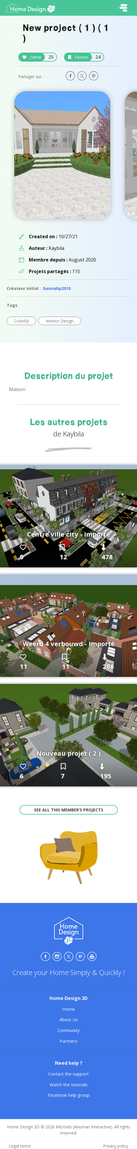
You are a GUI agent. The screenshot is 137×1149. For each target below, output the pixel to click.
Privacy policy (115, 1146)
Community (68, 1030)
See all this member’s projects (68, 810)
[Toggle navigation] (123, 7)
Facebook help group (69, 1095)
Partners (68, 1041)
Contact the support (68, 1074)
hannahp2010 (57, 288)
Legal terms (20, 1146)
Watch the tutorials (68, 1084)
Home (68, 1009)
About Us (68, 1019)
